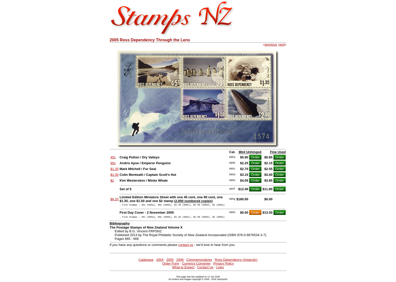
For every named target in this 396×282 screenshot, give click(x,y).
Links (220, 269)
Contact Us (205, 269)
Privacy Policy (223, 265)
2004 (160, 261)
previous (271, 44)
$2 (112, 180)
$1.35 (114, 169)
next (281, 44)
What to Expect (183, 269)
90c (113, 163)
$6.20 (114, 199)
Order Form (170, 265)
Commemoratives (199, 261)
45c (113, 157)
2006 (180, 261)
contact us (185, 246)
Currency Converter (196, 265)
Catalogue (145, 261)
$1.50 (114, 175)
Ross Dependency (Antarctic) (236, 261)
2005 (170, 261)
